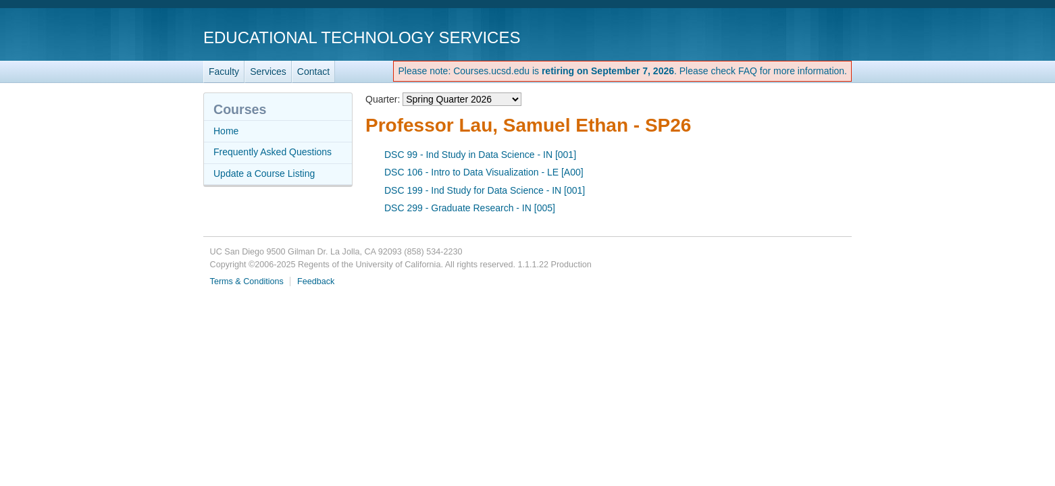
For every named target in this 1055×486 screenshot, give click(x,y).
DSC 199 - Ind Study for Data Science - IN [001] (484, 190)
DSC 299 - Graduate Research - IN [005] (469, 207)
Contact (313, 71)
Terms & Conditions (247, 281)
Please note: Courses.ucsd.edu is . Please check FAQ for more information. (622, 70)
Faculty (224, 71)
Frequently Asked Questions (272, 151)
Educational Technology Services (361, 37)
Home (225, 131)
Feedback (315, 281)
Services (268, 71)
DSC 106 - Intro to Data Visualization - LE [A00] (484, 172)
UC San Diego (774, 37)
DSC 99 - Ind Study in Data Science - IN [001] (480, 154)
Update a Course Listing (264, 173)
